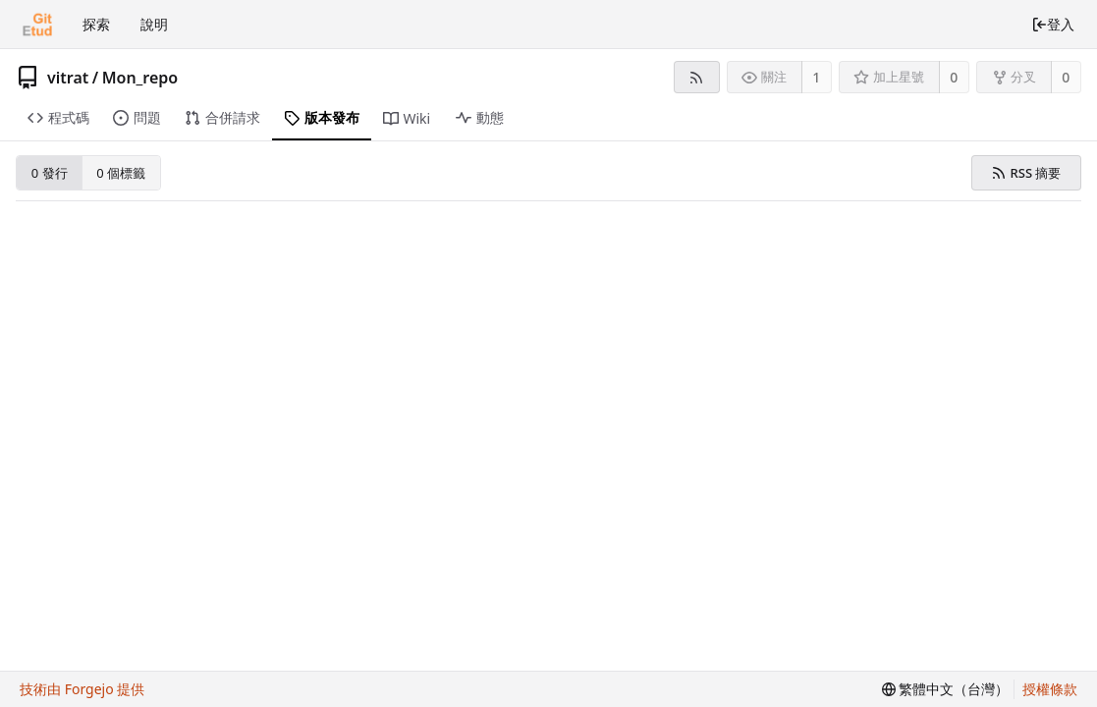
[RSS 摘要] (697, 77)
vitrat (67, 77)
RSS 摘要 (1026, 173)
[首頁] (37, 24)
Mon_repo (140, 77)
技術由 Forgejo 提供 (82, 689)
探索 (96, 24)
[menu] (946, 689)
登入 (1052, 24)
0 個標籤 (120, 173)
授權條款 (1049, 689)
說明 (154, 24)
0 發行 (49, 173)
